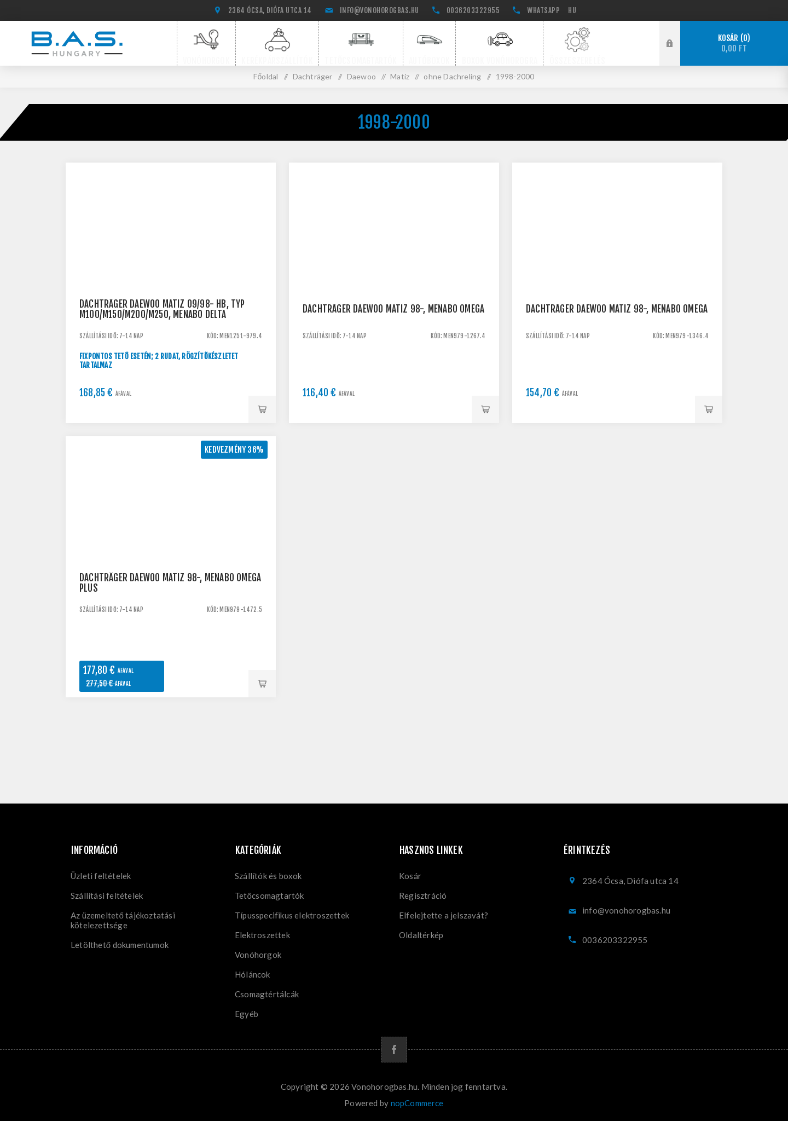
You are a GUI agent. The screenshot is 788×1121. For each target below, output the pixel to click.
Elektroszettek (262, 935)
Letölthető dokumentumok (120, 945)
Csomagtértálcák (267, 994)
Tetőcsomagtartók (269, 895)
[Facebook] (394, 1049)
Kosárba (262, 409)
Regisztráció (423, 895)
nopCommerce (417, 1103)
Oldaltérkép (421, 935)
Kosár (734, 43)
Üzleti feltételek (101, 876)
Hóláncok (252, 974)
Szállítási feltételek (107, 895)
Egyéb (246, 1014)
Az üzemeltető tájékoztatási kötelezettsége (123, 920)
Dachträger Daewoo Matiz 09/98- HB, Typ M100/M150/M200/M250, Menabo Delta (162, 309)
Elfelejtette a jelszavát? (443, 915)
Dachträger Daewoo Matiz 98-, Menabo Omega (393, 309)
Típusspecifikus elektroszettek (292, 915)
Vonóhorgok (258, 955)
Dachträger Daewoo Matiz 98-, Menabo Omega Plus (170, 583)
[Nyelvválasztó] (573, 10)
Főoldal (265, 76)
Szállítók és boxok (268, 876)
